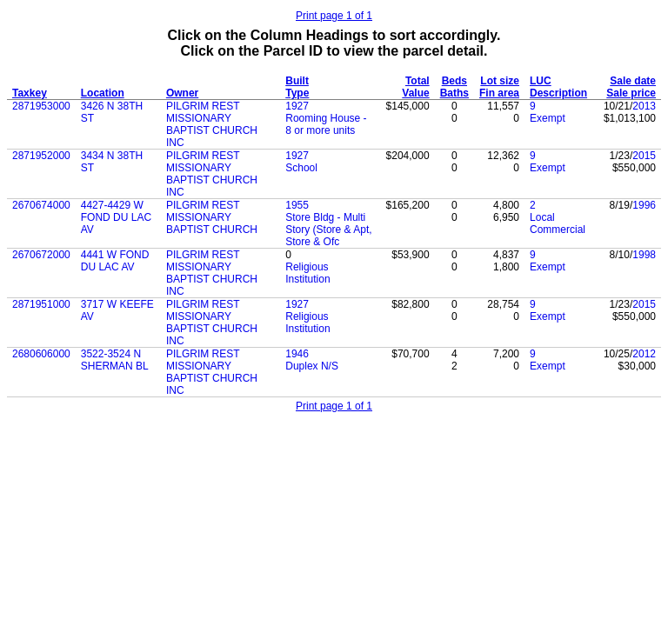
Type (297, 93)
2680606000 (41, 354)
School (301, 168)
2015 (644, 156)
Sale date (633, 81)
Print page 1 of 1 (334, 16)
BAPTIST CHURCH (211, 229)
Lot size (499, 81)
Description (558, 93)
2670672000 (41, 255)
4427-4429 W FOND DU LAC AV (116, 217)
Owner (182, 93)
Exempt (547, 118)
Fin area (499, 93)
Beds (454, 81)
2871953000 (41, 106)
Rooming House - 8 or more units (325, 124)
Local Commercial (557, 223)
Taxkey (29, 93)
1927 (297, 106)
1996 (644, 205)
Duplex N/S (311, 366)
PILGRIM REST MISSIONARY (202, 211)
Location (102, 93)
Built (297, 81)
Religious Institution (307, 273)
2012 (644, 354)
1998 (644, 255)
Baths (454, 93)
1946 (297, 354)
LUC (540, 81)
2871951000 (41, 304)
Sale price (631, 93)
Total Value (415, 87)
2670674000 (41, 205)
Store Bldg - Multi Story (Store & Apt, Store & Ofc (328, 229)
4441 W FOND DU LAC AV (115, 261)
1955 (297, 205)
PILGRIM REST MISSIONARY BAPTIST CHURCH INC (211, 124)
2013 (644, 106)
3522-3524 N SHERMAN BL (115, 360)
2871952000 (41, 156)
